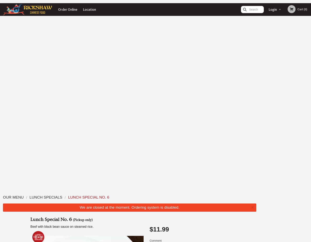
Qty (162, 92)
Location (89, 10)
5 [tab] (297, 82)
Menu (145, 197)
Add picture (38, 67)
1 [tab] (273, 82)
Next (308, 56)
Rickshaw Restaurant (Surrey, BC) (88, 192)
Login (273, 10)
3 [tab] (285, 82)
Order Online (67, 10)
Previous (262, 56)
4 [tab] (291, 82)
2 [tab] (279, 82)
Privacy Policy (140, 239)
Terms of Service (162, 239)
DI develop (161, 228)
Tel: (220, 206)
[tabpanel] (285, 56)
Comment (189, 76)
